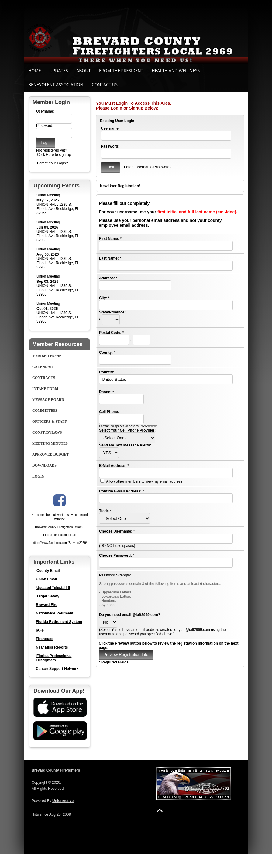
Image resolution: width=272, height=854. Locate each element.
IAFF (40, 630)
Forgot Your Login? (52, 163)
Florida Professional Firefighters (53, 658)
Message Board (48, 399)
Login (38, 476)
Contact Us (105, 84)
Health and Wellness (176, 70)
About (83, 70)
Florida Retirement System (59, 622)
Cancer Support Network (57, 669)
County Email (48, 571)
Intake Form (45, 389)
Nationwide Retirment (54, 613)
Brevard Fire (46, 605)
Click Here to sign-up (54, 154)
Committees (45, 410)
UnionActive (63, 801)
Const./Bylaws (47, 432)
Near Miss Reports (52, 647)
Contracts (43, 378)
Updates (59, 70)
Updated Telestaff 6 (53, 588)
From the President (121, 70)
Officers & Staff (49, 421)
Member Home (46, 356)
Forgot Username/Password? (147, 167)
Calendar (42, 367)
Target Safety (47, 596)
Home (34, 70)
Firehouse (44, 639)
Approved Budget (50, 454)
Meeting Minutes (50, 443)
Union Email (46, 579)
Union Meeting (48, 195)
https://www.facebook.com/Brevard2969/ (60, 542)
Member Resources (57, 344)
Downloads (44, 465)
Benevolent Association (55, 84)
